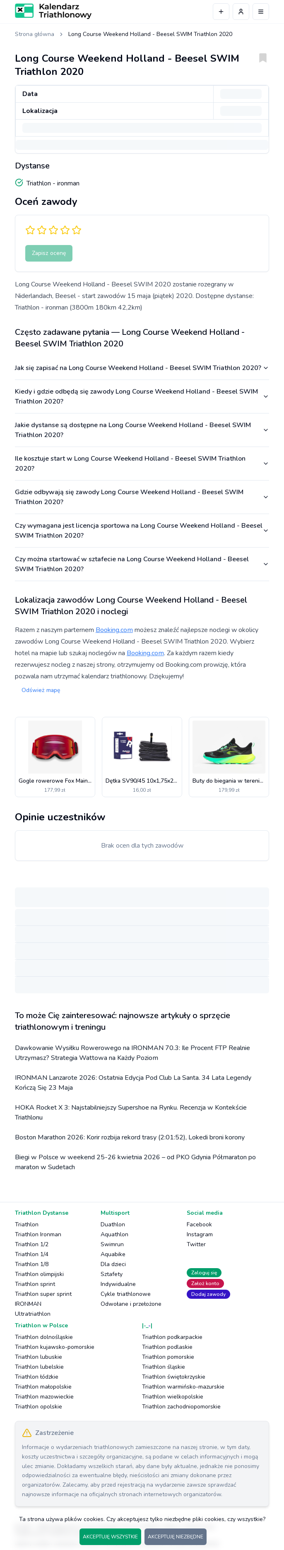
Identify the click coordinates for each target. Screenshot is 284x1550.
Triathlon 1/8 (31, 1264)
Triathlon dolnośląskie (44, 1337)
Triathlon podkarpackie (172, 1337)
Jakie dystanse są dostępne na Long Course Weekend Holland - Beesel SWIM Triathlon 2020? (142, 430)
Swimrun (112, 1244)
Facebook (199, 1224)
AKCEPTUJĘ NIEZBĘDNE (175, 1536)
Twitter (196, 1244)
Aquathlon (114, 1234)
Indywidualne (118, 1284)
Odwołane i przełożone (131, 1304)
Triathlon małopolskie (43, 1387)
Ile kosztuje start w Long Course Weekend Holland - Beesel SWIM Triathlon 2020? (142, 463)
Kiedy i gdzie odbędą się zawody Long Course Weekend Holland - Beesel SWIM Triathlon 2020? (142, 396)
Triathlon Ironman (38, 1234)
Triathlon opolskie (38, 1407)
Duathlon (113, 1224)
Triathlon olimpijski (39, 1274)
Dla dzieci (113, 1264)
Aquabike (113, 1254)
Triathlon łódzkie (36, 1377)
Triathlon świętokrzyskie (173, 1377)
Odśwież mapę (41, 690)
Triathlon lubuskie (38, 1357)
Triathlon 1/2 (31, 1244)
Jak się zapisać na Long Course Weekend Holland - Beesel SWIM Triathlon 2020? (142, 367)
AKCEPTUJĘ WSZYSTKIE (110, 1536)
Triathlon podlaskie (167, 1347)
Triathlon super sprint (43, 1294)
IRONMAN (28, 1304)
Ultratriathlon (33, 1314)
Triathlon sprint (35, 1284)
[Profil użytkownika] (241, 11)
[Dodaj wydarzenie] (221, 11)
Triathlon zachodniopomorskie (181, 1407)
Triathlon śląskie (163, 1367)
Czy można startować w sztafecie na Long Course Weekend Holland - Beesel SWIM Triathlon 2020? (142, 564)
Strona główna (34, 34)
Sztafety (112, 1274)
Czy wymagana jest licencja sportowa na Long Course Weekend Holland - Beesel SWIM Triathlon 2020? (142, 530)
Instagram (200, 1234)
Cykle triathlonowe (126, 1294)
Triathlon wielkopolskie (172, 1397)
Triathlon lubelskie (39, 1367)
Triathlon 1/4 (31, 1254)
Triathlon (27, 1224)
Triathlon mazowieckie (44, 1397)
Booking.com (114, 629)
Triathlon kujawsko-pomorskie (54, 1347)
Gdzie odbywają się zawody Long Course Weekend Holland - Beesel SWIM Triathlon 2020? (142, 497)
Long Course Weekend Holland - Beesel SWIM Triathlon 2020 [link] (150, 34)
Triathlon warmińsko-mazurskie (183, 1387)
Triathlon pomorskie (168, 1357)
